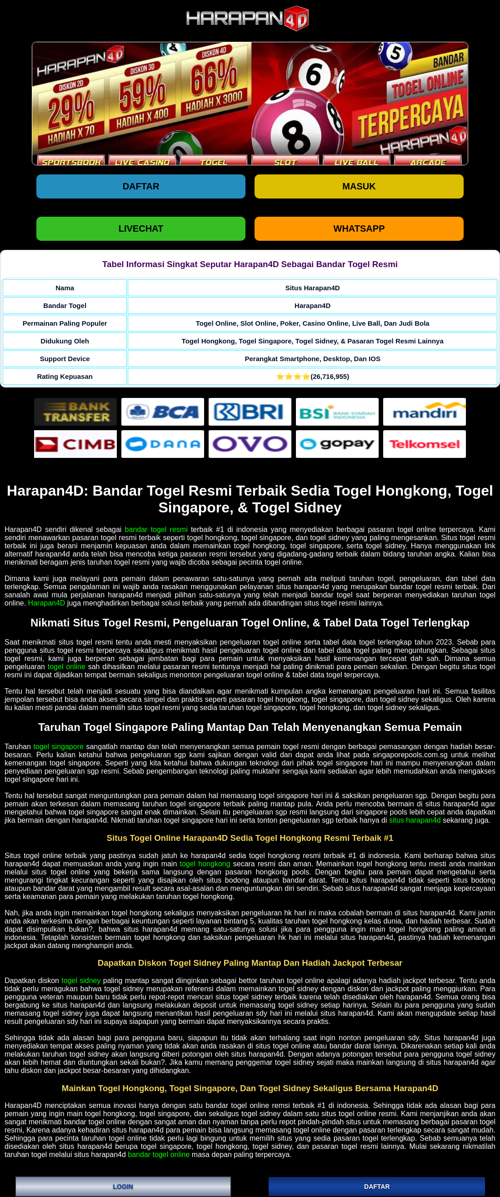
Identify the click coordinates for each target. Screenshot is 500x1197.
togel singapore (58, 746)
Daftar (141, 186)
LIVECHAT (141, 228)
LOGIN (123, 1186)
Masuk (358, 186)
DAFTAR (377, 1186)
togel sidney (80, 980)
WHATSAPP (359, 228)
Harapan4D (46, 603)
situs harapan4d (415, 820)
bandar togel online (159, 1154)
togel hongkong (205, 864)
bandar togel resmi (156, 529)
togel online (66, 667)
